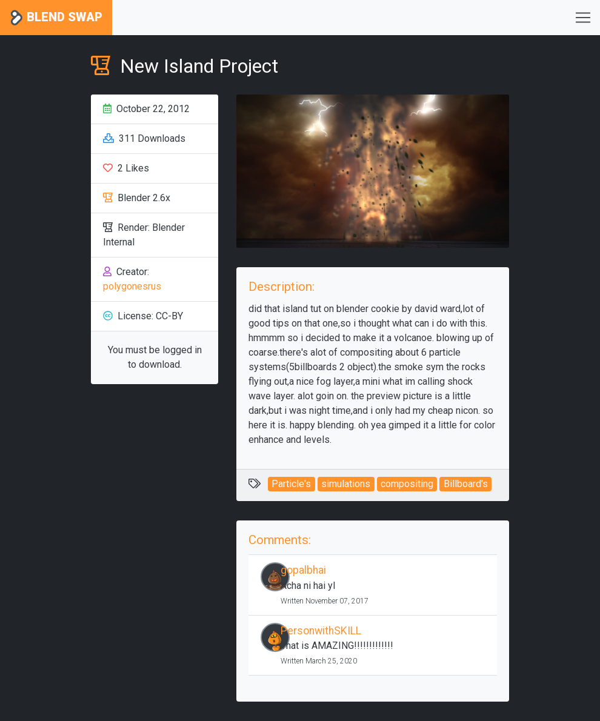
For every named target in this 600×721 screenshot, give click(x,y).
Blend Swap (56, 17)
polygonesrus (132, 286)
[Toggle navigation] (583, 17)
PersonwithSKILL (321, 631)
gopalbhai (303, 570)
